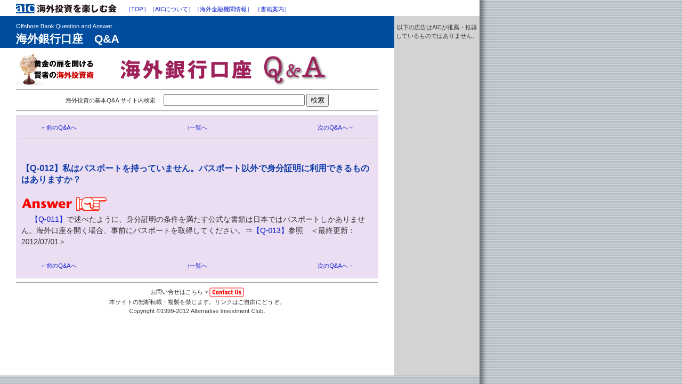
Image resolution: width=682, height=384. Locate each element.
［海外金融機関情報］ (223, 9)
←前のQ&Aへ (58, 127)
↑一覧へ (197, 127)
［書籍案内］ (272, 9)
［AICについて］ (171, 9)
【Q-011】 (49, 219)
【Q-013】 (270, 230)
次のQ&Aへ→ (336, 127)
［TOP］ (137, 9)
